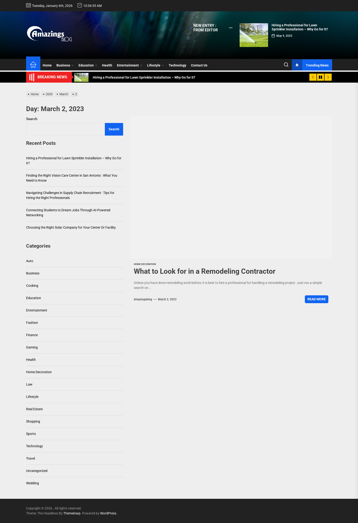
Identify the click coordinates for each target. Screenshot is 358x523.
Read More (316, 299)
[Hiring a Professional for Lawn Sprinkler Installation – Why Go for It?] (254, 35)
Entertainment (129, 65)
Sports (31, 434)
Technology (177, 65)
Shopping (33, 421)
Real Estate (34, 409)
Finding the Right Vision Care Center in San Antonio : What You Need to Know (71, 178)
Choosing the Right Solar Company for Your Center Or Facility (71, 227)
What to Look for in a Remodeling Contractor (204, 271)
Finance (32, 335)
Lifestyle (155, 65)
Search (31, 119)
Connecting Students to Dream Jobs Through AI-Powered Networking (68, 212)
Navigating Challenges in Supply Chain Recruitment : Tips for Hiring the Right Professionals (70, 195)
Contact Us (199, 65)
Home (47, 65)
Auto (29, 261)
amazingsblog (143, 299)
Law (29, 384)
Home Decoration (145, 264)
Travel (30, 458)
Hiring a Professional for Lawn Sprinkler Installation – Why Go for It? (300, 27)
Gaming (32, 347)
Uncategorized (36, 471)
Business (65, 65)
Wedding (32, 483)
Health (107, 65)
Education (88, 65)
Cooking (32, 285)
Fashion (32, 323)
